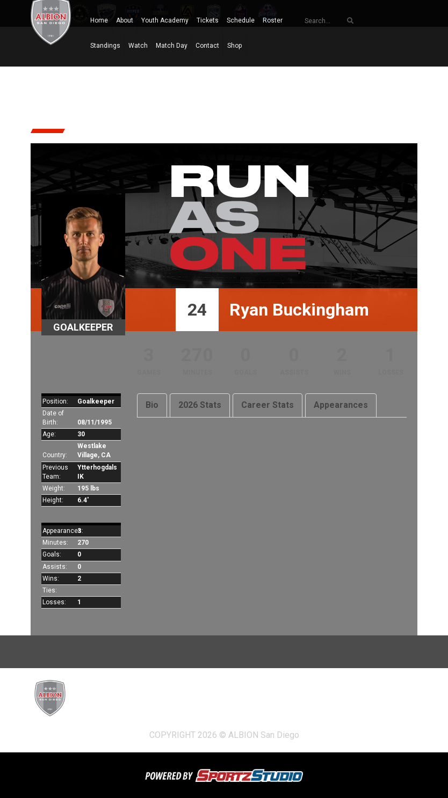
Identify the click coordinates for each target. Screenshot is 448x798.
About (124, 20)
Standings (105, 45)
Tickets (208, 20)
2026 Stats (199, 405)
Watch (138, 45)
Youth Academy (165, 20)
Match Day (171, 45)
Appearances (341, 405)
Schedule (241, 20)
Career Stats (267, 405)
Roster (273, 20)
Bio (152, 405)
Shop (234, 45)
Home (99, 20)
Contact (207, 45)
